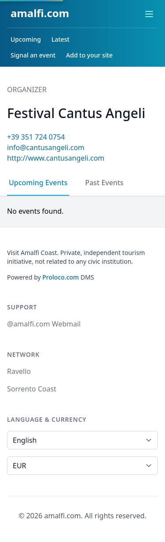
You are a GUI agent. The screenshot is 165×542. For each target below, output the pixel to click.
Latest (60, 39)
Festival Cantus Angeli (76, 113)
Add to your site (89, 55)
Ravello (19, 371)
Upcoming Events (38, 182)
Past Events (104, 182)
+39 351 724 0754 (36, 137)
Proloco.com (60, 277)
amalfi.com (40, 13)
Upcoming (26, 39)
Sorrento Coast (31, 389)
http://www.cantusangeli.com (55, 158)
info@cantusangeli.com (45, 147)
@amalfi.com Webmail (44, 324)
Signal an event (33, 55)
